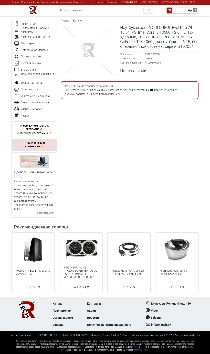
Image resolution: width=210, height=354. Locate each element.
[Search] (100, 10)
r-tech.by (34, 335)
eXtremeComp (142, 350)
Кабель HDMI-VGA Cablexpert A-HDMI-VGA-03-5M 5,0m (129, 272)
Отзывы (58, 324)
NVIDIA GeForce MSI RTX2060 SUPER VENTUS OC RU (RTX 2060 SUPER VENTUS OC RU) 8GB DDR (80, 272)
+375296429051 (129, 2)
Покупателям (48, 2)
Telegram (112, 2)
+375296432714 (170, 2)
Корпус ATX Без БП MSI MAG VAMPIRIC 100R (33, 272)
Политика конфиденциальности (109, 324)
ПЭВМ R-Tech (29, 23)
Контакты (26, 2)
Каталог (15, 2)
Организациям (64, 2)
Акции (36, 2)
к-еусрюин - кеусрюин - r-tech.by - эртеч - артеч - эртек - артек (105, 338)
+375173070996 (149, 2)
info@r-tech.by (161, 324)
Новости (77, 2)
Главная (66, 20)
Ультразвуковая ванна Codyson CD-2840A (173, 272)
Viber (100, 2)
